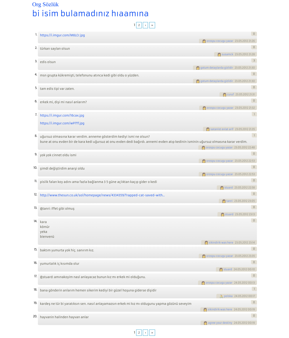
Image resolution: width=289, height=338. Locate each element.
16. (35, 263)
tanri (229, 201)
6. (36, 101)
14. (35, 221)
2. (36, 48)
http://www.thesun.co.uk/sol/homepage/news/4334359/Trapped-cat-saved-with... (102, 195)
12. (35, 194)
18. (35, 289)
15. (35, 249)
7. (36, 115)
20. (35, 316)
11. (35, 181)
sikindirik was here (221, 242)
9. (36, 154)
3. (36, 61)
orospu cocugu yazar (220, 41)
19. (35, 303)
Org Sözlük (45, 4)
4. (36, 74)
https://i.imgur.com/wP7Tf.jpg (62, 123)
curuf (230, 94)
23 (236, 41)
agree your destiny (220, 322)
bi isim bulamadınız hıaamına (90, 13)
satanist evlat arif (221, 129)
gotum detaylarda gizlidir (216, 67)
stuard (228, 187)
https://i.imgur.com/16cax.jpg (62, 115)
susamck (227, 54)
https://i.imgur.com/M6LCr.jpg (62, 35)
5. (36, 88)
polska (228, 296)
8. (36, 136)
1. (36, 34)
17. (35, 276)
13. (35, 208)
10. (35, 168)
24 (235, 269)
